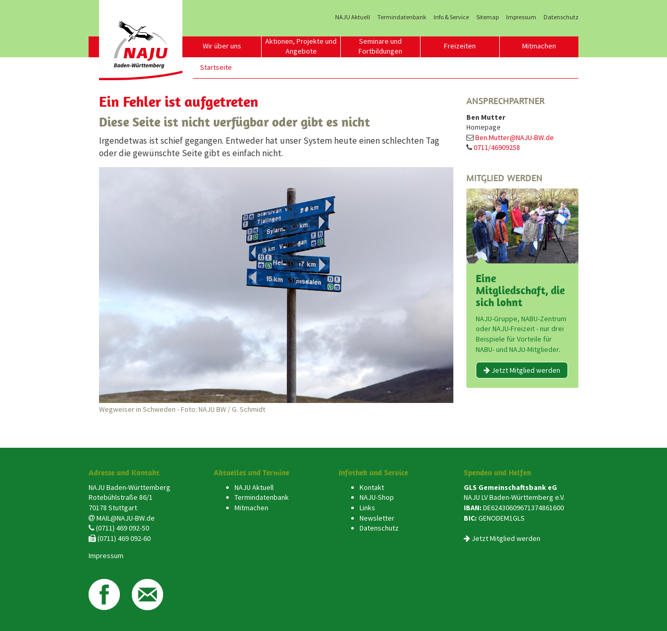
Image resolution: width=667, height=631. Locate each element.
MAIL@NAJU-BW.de (125, 518)
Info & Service (451, 17)
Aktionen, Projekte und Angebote (301, 46)
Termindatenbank (401, 17)
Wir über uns (222, 46)
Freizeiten (460, 46)
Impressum (521, 17)
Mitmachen (539, 46)
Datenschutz (561, 17)
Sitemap (487, 17)
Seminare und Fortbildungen (380, 46)
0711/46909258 (497, 147)
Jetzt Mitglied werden (522, 370)
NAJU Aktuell (352, 17)
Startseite (216, 67)
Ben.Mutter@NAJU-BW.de (514, 137)
